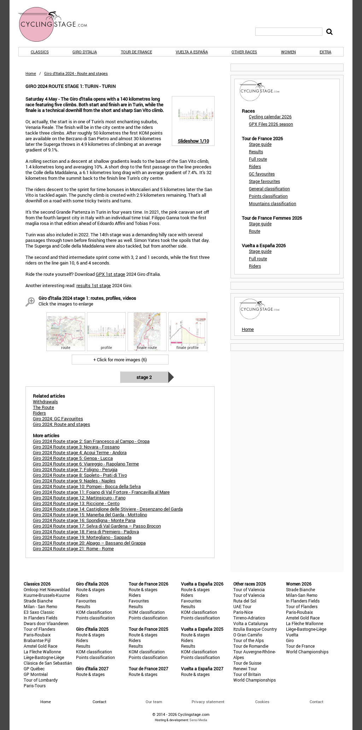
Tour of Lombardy (41, 680)
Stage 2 (144, 377)
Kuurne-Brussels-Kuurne (47, 595)
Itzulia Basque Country (255, 629)
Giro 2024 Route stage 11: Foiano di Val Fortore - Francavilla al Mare (101, 492)
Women (288, 51)
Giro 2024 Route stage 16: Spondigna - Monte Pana (84, 520)
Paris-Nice (243, 612)
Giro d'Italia (84, 51)
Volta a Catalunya (250, 623)
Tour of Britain (247, 674)
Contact (316, 701)
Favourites (86, 601)
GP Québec (34, 668)
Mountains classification (272, 203)
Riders (255, 166)
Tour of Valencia (249, 589)
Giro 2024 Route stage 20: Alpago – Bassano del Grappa (89, 543)
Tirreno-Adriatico (249, 618)
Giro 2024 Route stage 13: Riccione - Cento (76, 503)
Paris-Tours (35, 685)
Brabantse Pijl (37, 640)
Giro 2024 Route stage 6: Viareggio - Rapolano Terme (86, 464)
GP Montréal (36, 674)
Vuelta (292, 634)
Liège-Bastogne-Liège (44, 657)
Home (30, 73)
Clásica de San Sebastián (48, 663)
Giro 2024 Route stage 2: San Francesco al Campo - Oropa (91, 441)
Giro (290, 640)
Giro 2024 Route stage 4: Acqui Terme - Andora (80, 452)
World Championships (254, 680)
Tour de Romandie (250, 646)
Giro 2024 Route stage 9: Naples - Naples (74, 480)
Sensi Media (198, 720)
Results (256, 151)
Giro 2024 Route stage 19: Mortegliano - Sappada (82, 537)
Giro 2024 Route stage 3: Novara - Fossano (76, 447)
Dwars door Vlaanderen (46, 623)
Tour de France (136, 51)
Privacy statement (208, 701)
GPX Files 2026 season (271, 124)
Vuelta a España (192, 51)
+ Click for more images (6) (120, 359)
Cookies (262, 701)
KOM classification (94, 612)
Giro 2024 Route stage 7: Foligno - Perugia (75, 469)
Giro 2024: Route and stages (61, 424)
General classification (269, 188)
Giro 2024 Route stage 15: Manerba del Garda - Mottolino (90, 514)
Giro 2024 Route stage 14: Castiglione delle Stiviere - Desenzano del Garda (108, 509)
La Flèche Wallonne (42, 651)
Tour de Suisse (247, 663)
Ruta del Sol (244, 601)
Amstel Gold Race (40, 646)
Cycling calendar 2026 (270, 116)
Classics (40, 51)
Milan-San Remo (301, 595)
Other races (244, 51)
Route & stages (90, 589)
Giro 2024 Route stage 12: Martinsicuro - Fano (79, 497)
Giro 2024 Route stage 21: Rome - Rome (73, 548)
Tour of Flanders (39, 629)
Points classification (268, 196)
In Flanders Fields (40, 618)
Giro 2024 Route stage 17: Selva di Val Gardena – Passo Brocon (97, 526)
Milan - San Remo (40, 606)
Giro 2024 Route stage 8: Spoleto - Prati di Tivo (80, 475)
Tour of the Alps (248, 640)
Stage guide (260, 144)
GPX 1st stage (110, 274)
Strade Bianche (38, 601)
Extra (325, 51)
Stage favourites (264, 181)
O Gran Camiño (247, 634)
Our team (154, 701)
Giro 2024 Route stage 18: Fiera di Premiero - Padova (86, 531)
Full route (258, 159)
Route (254, 231)
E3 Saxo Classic (39, 612)
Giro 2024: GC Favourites (58, 418)
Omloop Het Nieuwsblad (47, 589)
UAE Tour (242, 606)
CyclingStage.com (57, 24)
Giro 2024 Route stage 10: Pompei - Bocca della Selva (87, 486)
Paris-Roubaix (37, 634)
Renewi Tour (245, 668)
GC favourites (262, 174)
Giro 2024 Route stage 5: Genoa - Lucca (73, 458)
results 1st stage (93, 285)
